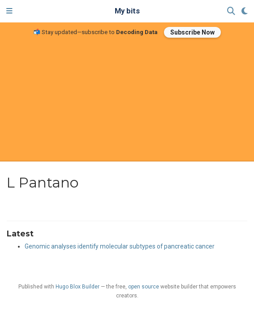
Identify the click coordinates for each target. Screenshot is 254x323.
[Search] (231, 11)
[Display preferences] (244, 11)
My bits (127, 11)
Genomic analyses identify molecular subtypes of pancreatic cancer (120, 246)
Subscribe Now (192, 32)
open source (143, 287)
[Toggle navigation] (9, 11)
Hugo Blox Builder (77, 287)
